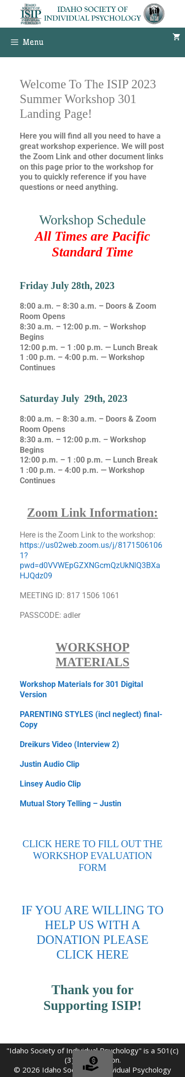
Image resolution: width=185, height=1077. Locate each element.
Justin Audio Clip (49, 764)
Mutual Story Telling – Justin (70, 803)
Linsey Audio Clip (50, 784)
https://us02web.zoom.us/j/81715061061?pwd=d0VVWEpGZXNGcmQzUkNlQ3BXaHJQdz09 (91, 560)
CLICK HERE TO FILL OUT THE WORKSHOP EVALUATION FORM (93, 855)
